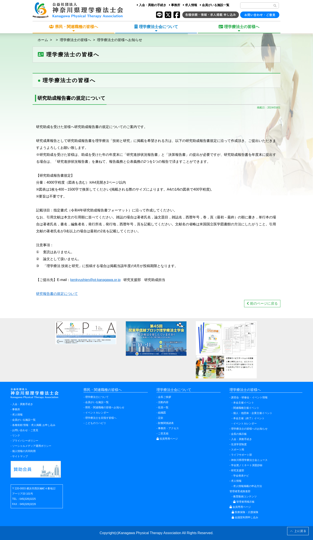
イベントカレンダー (97, 412)
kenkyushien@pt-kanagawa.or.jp (95, 280)
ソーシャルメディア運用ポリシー (31, 445)
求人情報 (190, 5)
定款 (160, 417)
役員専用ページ (167, 438)
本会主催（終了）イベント (249, 418)
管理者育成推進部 (240, 491)
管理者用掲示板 (244, 501)
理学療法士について (97, 397)
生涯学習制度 (239, 444)
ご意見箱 (163, 433)
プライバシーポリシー (25, 440)
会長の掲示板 (239, 433)
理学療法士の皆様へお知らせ (119, 40)
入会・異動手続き (22, 404)
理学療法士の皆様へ (75, 40)
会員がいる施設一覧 (214, 5)
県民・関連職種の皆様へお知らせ (104, 407)
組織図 (162, 412)
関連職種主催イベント (246, 407)
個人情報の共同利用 (24, 451)
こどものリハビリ (95, 423)
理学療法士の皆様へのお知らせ (249, 428)
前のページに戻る (262, 303)
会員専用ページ (240, 506)
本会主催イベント (243, 402)
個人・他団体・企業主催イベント (252, 413)
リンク (16, 435)
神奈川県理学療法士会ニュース (249, 460)
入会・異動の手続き (151, 5)
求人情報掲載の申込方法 (247, 486)
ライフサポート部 (241, 454)
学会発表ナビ (241, 475)
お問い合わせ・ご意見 (25, 430)
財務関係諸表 (166, 423)
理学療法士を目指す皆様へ (101, 417)
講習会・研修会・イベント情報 (249, 397)
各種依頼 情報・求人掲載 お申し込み (33, 425)
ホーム (43, 40)
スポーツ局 (237, 449)
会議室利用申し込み (245, 517)
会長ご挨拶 (164, 397)
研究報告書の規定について (57, 294)
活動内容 (163, 402)
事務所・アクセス (168, 428)
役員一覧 (163, 407)
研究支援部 (237, 470)
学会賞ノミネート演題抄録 (246, 465)
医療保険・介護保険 (245, 512)
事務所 (174, 5)
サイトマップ (20, 456)
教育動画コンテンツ (245, 496)
